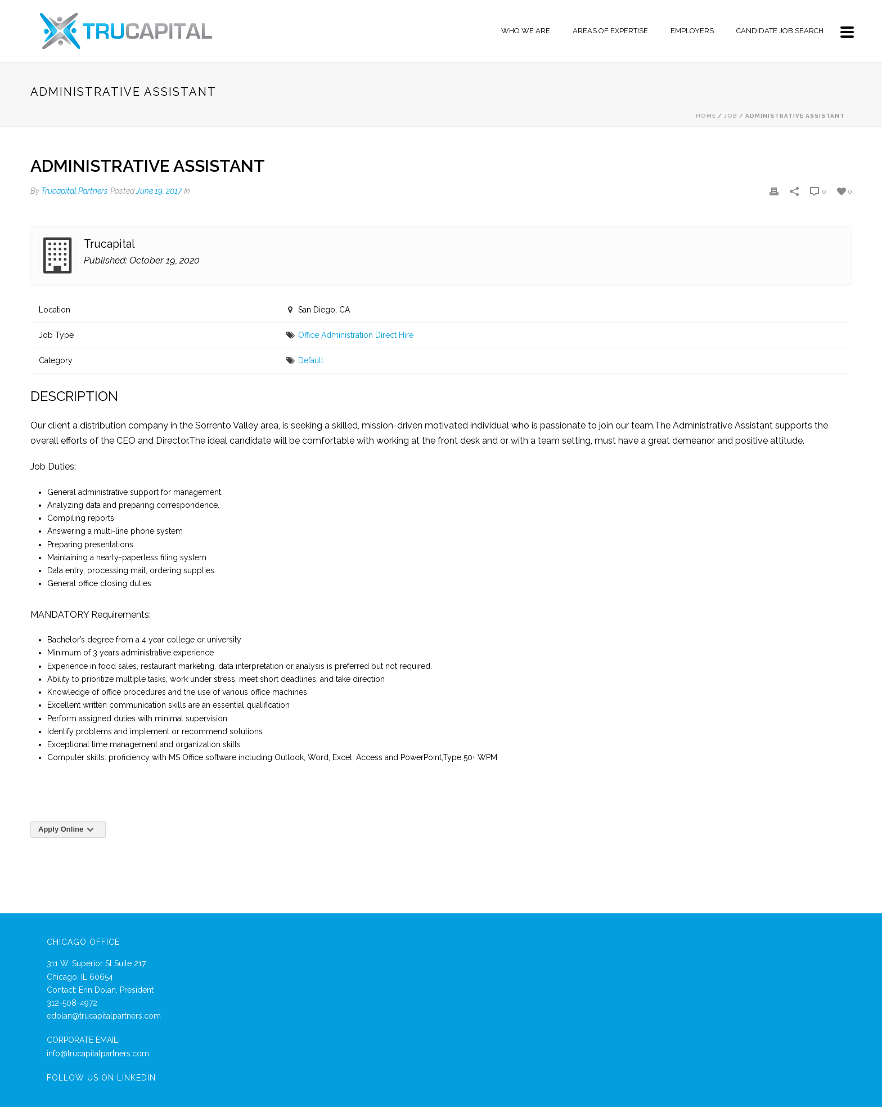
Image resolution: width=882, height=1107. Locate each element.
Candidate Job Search (780, 30)
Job (730, 116)
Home (706, 116)
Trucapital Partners (74, 190)
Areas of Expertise (610, 30)
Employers (692, 30)
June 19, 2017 (159, 190)
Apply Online (68, 829)
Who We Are (525, 30)
